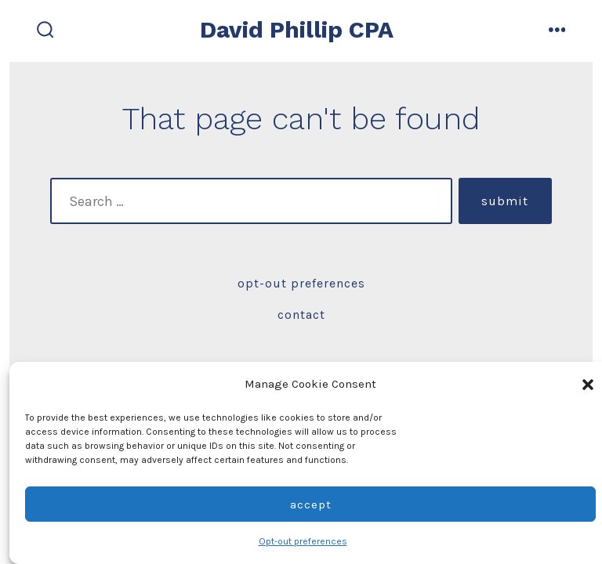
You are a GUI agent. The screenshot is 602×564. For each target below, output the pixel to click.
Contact (301, 314)
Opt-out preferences (303, 541)
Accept (311, 504)
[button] (588, 384)
